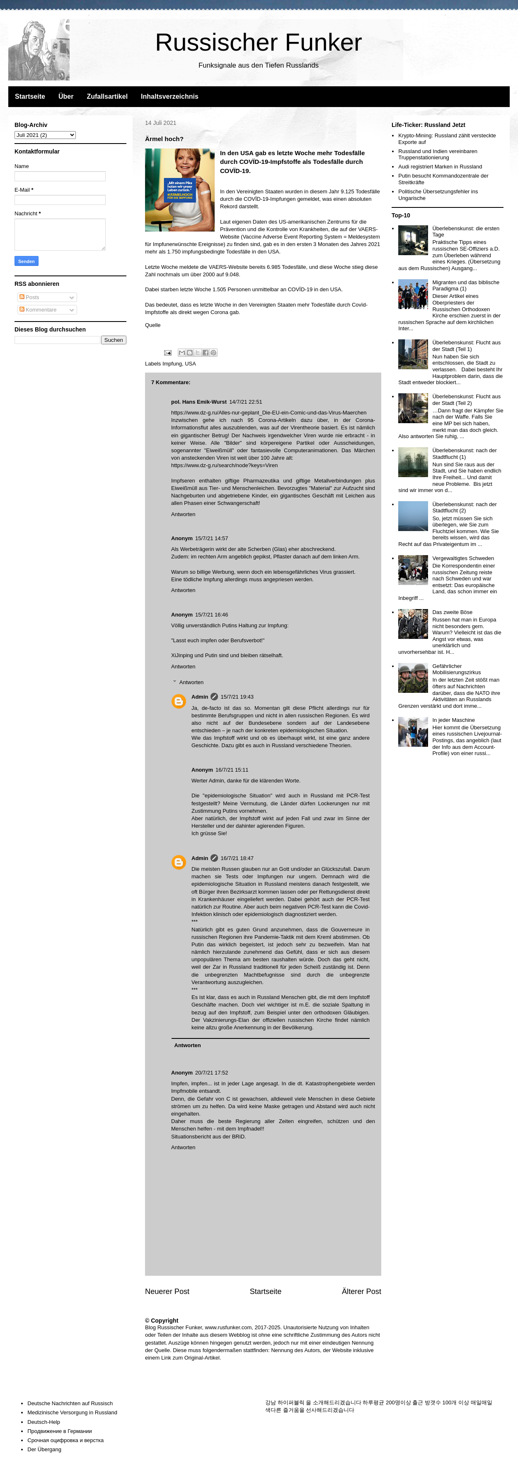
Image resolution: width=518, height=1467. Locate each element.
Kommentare (38, 310)
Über (65, 96)
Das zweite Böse (452, 612)
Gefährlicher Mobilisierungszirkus (456, 669)
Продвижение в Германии (59, 1431)
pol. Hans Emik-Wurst (199, 402)
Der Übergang (44, 1449)
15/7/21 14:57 (211, 538)
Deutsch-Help (43, 1422)
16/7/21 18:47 (237, 858)
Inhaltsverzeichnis (169, 96)
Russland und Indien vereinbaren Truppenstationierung (437, 154)
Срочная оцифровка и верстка (65, 1440)
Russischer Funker (258, 42)
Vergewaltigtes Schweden (463, 558)
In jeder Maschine (453, 720)
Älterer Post (361, 1291)
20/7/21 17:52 (211, 1073)
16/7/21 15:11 (232, 770)
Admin (199, 697)
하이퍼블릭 (291, 1402)
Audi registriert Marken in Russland (440, 166)
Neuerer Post (167, 1291)
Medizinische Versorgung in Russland (72, 1412)
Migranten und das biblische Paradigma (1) (465, 285)
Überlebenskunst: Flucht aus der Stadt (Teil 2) (466, 399)
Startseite (30, 96)
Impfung (172, 364)
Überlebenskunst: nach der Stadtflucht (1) (464, 453)
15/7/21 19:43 (237, 697)
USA (190, 364)
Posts (29, 297)
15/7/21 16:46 (211, 615)
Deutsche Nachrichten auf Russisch (70, 1403)
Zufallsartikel (107, 96)
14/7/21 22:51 (245, 402)
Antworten (183, 514)
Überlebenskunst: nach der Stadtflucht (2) (464, 507)
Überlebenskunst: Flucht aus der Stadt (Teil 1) (466, 345)
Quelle (153, 325)
